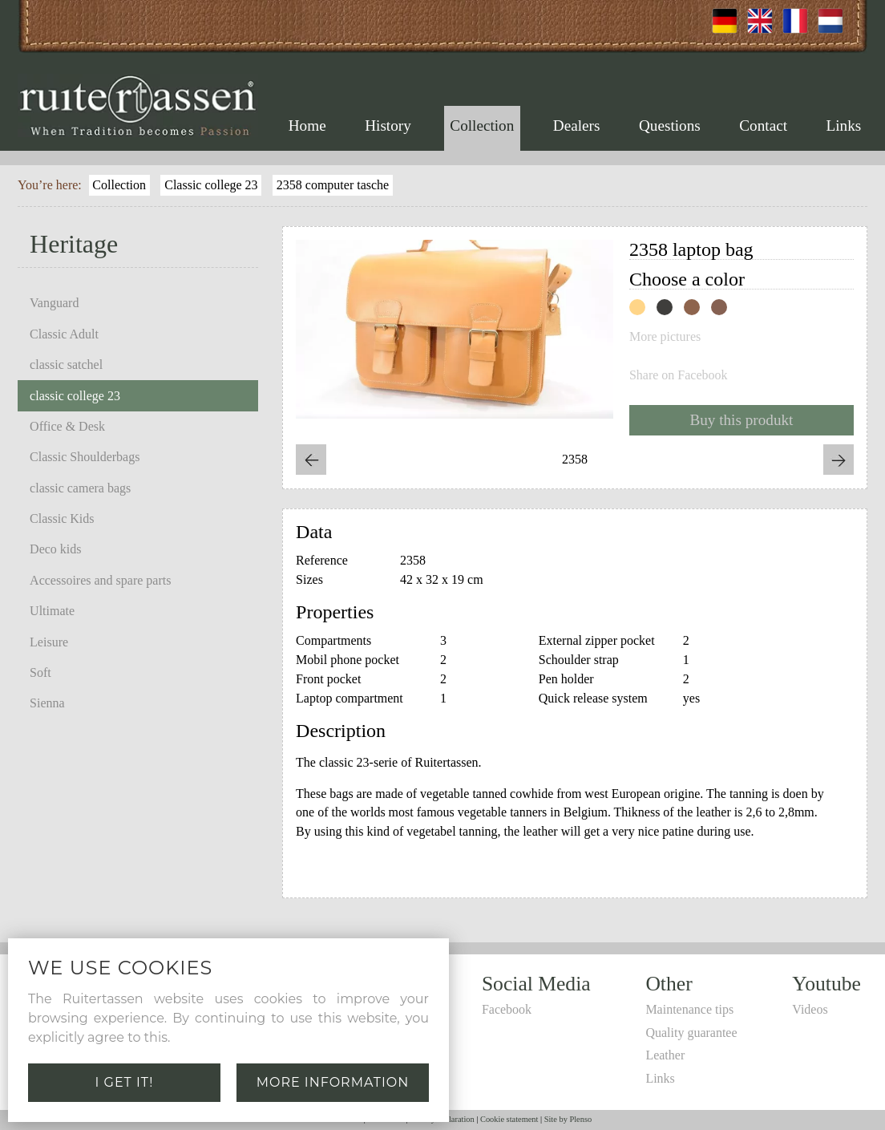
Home (307, 125)
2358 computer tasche (333, 185)
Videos (809, 1009)
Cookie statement (509, 1119)
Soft (40, 672)
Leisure (49, 642)
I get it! (124, 1082)
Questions (670, 125)
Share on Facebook (678, 375)
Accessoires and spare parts (100, 580)
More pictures (665, 336)
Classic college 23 (210, 185)
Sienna (47, 703)
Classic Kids (62, 518)
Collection (482, 125)
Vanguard (54, 303)
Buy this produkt (741, 419)
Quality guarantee (691, 1032)
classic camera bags (80, 488)
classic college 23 (75, 396)
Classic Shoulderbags (84, 457)
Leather (665, 1055)
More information (333, 1082)
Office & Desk (67, 426)
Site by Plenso (568, 1119)
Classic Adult (64, 334)
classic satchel (66, 364)
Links (844, 125)
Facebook (506, 1009)
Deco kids (55, 549)
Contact (763, 125)
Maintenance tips (689, 1009)
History (388, 125)
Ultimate (52, 611)
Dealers (576, 125)
